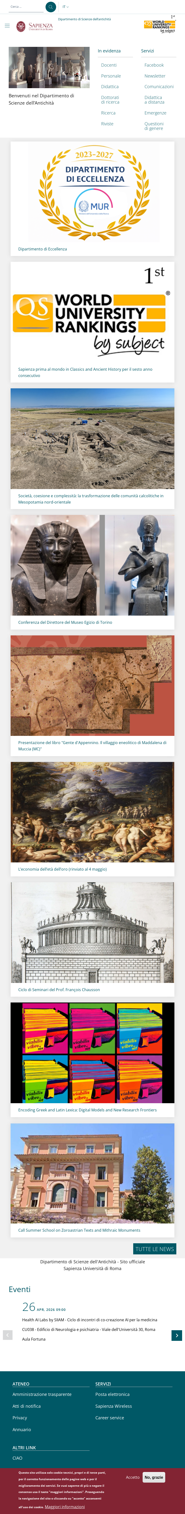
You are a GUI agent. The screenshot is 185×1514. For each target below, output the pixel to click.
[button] (66, 7)
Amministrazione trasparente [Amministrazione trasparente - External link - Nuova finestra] (42, 1394)
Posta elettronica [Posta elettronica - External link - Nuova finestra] (112, 1394)
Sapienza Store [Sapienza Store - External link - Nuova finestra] (27, 1470)
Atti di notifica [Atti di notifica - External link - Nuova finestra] (27, 1406)
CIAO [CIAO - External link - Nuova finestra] (17, 1458)
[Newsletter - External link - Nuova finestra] (157, 76)
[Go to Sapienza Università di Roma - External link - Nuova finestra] (37, 26)
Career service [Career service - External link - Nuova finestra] (109, 1418)
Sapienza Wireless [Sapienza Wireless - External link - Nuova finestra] (113, 1406)
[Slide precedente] (8, 1335)
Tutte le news (155, 1248)
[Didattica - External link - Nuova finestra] (114, 86)
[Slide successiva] (177, 1335)
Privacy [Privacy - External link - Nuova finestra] (20, 1418)
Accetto (133, 1499)
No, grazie (154, 1499)
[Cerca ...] (51, 7)
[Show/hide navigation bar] (8, 25)
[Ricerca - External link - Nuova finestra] (114, 112)
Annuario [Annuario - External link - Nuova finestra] (22, 1429)
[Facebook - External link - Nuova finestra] (157, 65)
